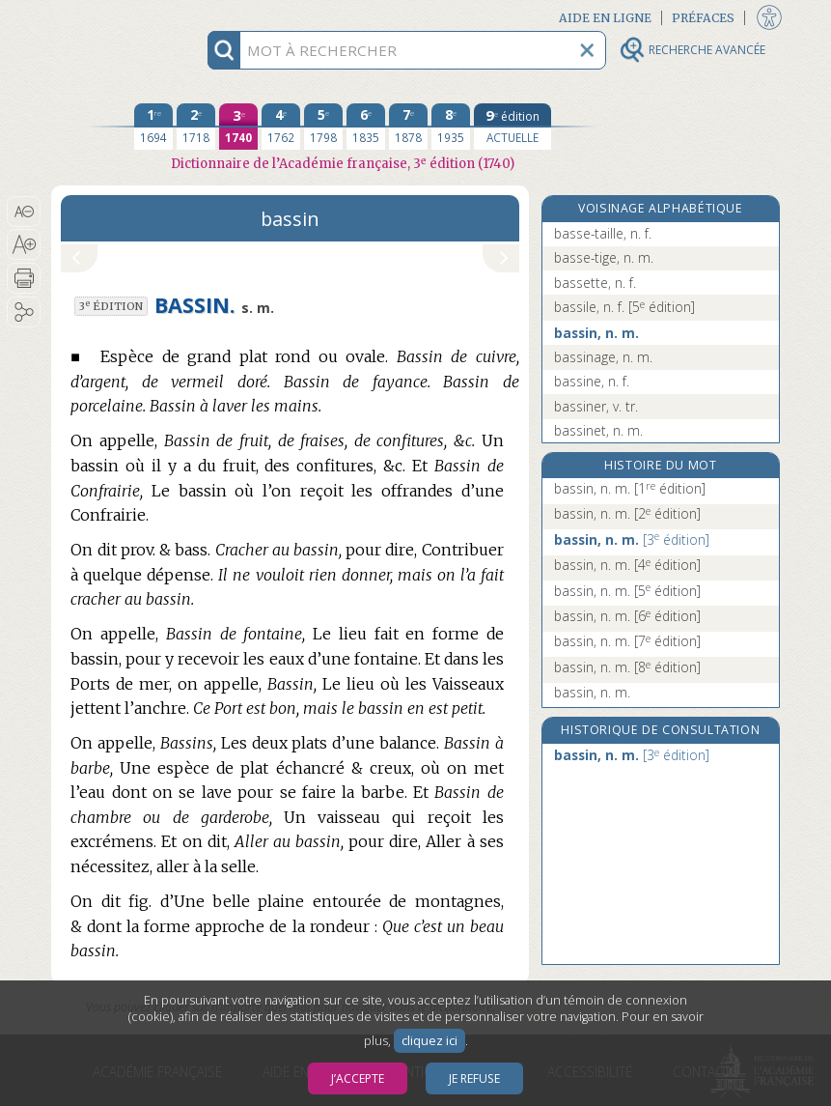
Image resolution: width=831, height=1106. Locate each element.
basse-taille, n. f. (602, 233)
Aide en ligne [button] (605, 18)
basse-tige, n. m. (603, 257)
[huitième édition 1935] (450, 126)
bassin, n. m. (596, 333)
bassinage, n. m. (603, 357)
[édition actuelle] (512, 126)
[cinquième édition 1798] (323, 126)
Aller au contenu (126, 17)
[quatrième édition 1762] (281, 126)
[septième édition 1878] (408, 126)
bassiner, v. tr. (596, 406)
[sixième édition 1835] (365, 126)
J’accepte (357, 1078)
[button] (24, 211)
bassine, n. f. (591, 381)
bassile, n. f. (624, 307)
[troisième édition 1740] (238, 126)
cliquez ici (429, 1041)
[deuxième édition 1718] (196, 126)
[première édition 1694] (153, 126)
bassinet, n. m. (598, 430)
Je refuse (474, 1078)
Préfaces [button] (703, 18)
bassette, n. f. (595, 282)
